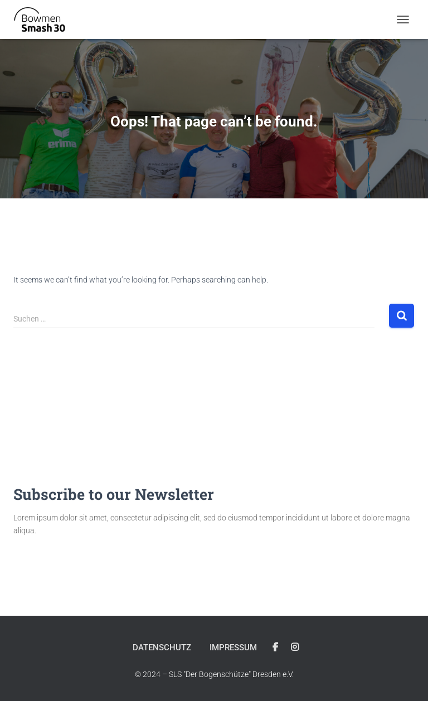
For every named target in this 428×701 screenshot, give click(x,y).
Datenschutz (162, 647)
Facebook (275, 647)
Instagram (294, 647)
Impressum (233, 647)
